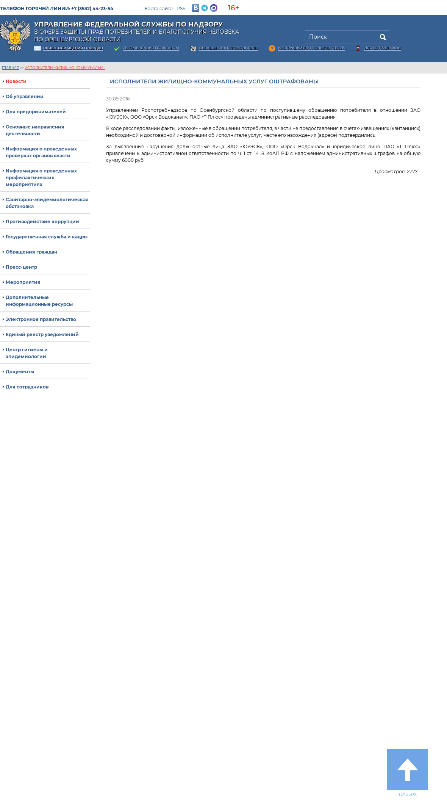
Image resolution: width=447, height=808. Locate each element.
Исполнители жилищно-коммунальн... (65, 68)
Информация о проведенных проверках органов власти (41, 152)
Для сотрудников (382, 48)
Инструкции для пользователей (311, 48)
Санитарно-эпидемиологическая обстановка (47, 203)
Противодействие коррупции (42, 221)
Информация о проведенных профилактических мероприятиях (41, 177)
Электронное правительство (41, 319)
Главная (10, 68)
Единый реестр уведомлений (42, 334)
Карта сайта (159, 8)
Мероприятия (23, 282)
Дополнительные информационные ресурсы (39, 300)
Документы (20, 371)
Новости (16, 81)
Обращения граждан (31, 252)
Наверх (407, 773)
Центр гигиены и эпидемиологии (27, 353)
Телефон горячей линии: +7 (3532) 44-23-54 (56, 8)
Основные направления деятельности (35, 130)
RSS (181, 8)
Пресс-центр (21, 267)
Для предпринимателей (36, 111)
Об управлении (25, 96)
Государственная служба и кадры (47, 237)
